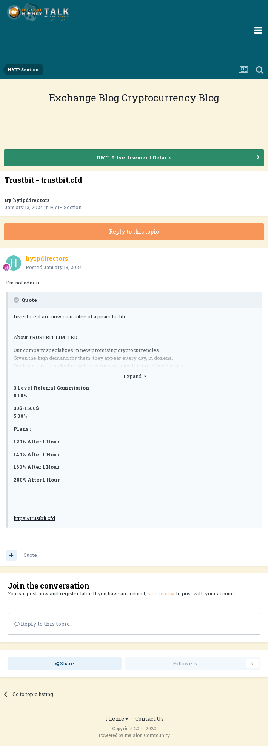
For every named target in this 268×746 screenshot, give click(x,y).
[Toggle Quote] (17, 300)
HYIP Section (66, 207)
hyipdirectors (31, 200)
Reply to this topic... (43, 623)
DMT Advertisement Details (134, 157)
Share (64, 663)
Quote (30, 555)
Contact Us (149, 718)
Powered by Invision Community (134, 735)
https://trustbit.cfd (34, 518)
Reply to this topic (134, 231)
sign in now (161, 593)
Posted (54, 267)
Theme (116, 718)
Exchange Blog (85, 97)
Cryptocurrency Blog (170, 97)
